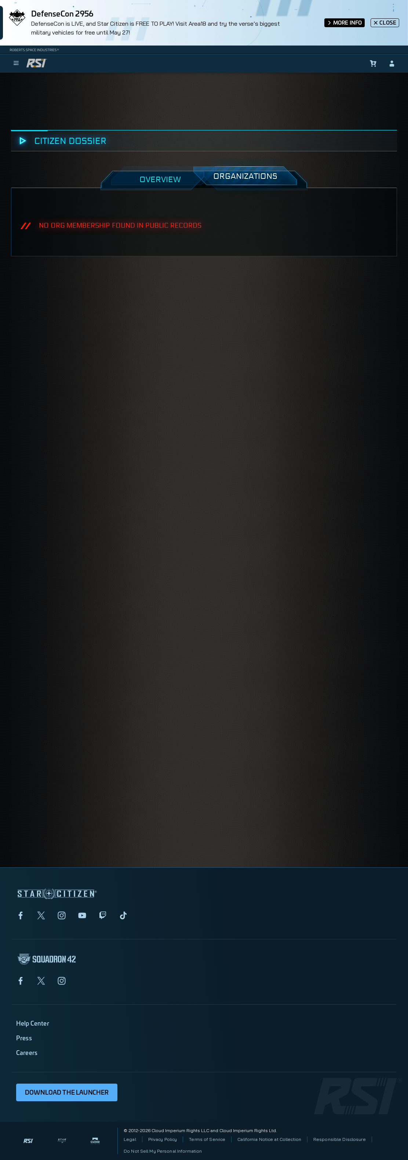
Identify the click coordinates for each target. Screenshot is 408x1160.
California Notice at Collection (269, 1139)
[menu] (16, 63)
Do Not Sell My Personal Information (163, 1151)
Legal (130, 1139)
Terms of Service (207, 1139)
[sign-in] (392, 63)
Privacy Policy (162, 1139)
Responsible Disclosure (339, 1139)
